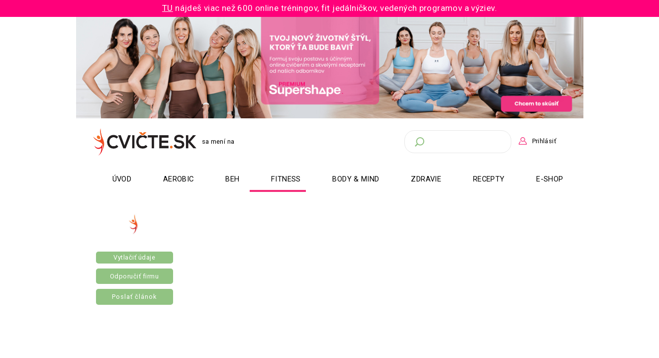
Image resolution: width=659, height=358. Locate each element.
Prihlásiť (544, 141)
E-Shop (549, 179)
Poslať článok (134, 296)
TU (167, 8)
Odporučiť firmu (134, 276)
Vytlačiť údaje (134, 257)
